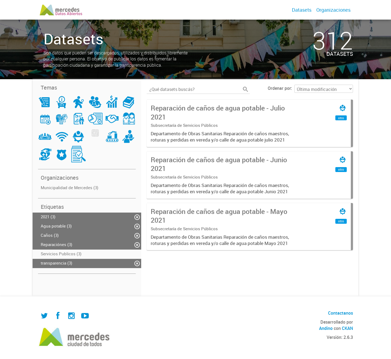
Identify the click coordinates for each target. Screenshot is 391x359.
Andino (326, 328)
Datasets (301, 10)
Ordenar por (279, 88)
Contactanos (340, 313)
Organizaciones (333, 10)
